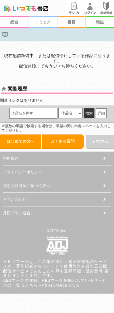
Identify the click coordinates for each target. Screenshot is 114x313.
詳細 (101, 113)
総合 (14, 22)
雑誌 (100, 22)
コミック (43, 22)
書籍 (71, 22)
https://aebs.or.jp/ (61, 285)
